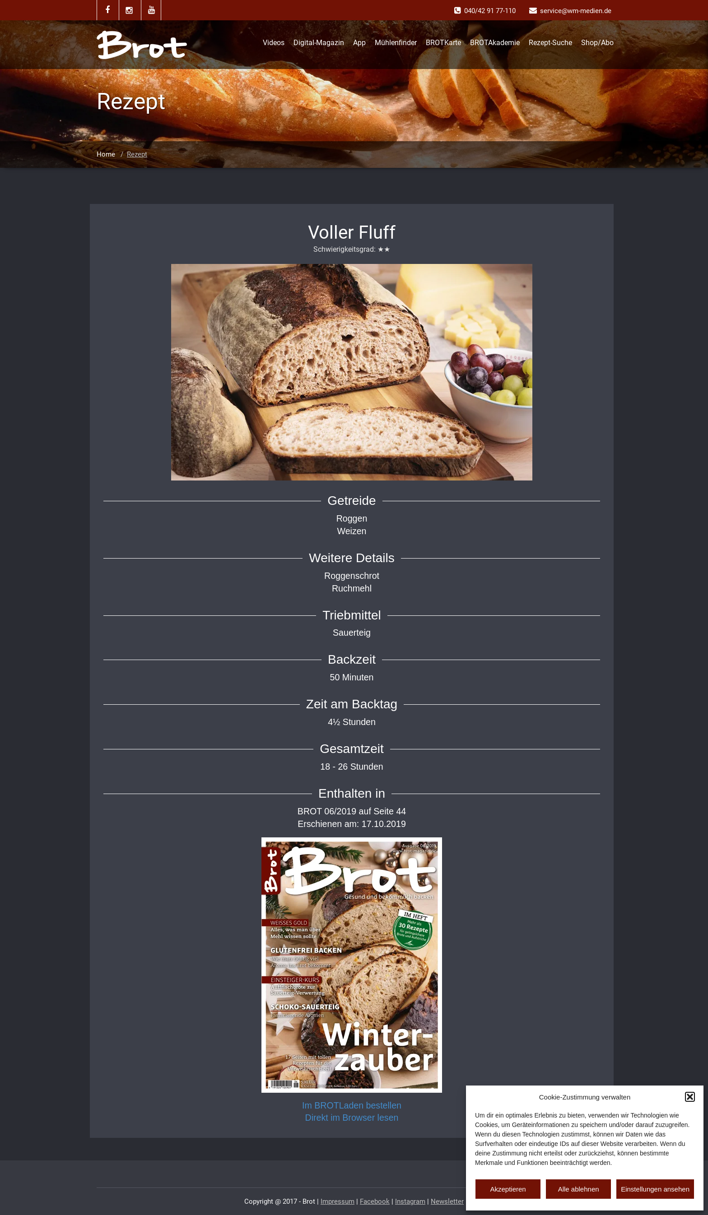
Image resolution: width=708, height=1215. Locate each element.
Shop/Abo (597, 42)
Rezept (137, 154)
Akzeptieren (508, 1189)
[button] (689, 1096)
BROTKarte (443, 42)
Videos (273, 42)
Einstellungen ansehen (655, 1189)
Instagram (410, 1201)
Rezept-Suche (550, 42)
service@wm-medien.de (575, 11)
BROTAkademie (495, 42)
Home (106, 154)
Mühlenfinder (396, 42)
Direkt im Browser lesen (352, 1118)
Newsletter (447, 1201)
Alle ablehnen (578, 1189)
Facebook (375, 1201)
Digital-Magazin (318, 42)
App (359, 42)
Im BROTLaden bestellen (351, 1105)
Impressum (337, 1201)
